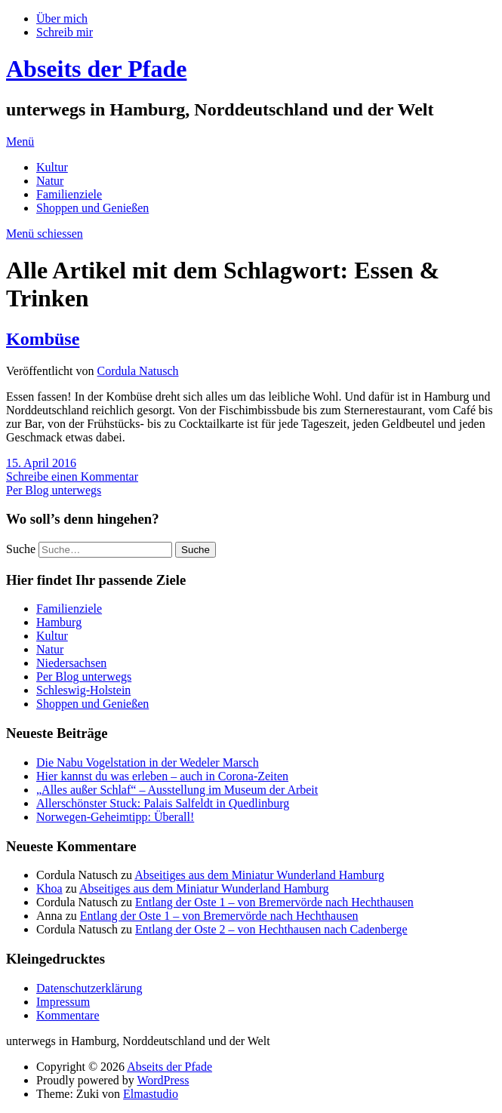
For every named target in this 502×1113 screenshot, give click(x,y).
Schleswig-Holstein (83, 690)
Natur (49, 180)
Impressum (63, 1001)
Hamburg (59, 622)
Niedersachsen (71, 662)
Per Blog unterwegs (53, 490)
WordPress (163, 1080)
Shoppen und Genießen (92, 207)
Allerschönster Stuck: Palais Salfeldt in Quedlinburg (162, 803)
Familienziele (69, 194)
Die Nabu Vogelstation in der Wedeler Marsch (147, 762)
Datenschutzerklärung (89, 988)
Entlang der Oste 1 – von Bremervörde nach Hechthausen (274, 902)
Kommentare (68, 1015)
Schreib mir (64, 32)
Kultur (52, 167)
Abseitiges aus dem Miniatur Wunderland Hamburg (259, 875)
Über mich (62, 18)
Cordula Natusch (138, 370)
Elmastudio (150, 1093)
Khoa (49, 888)
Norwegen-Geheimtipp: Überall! (115, 816)
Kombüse (42, 339)
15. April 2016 (41, 463)
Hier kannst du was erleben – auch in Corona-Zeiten (162, 776)
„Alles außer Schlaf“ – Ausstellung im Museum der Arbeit (177, 789)
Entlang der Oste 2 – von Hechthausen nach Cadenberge (271, 929)
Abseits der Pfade (96, 68)
